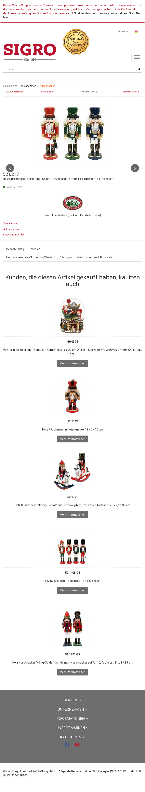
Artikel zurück (48, 92)
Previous (10, 172)
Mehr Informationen (72, 371)
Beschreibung (15, 257)
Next (135, 172)
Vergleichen (10, 232)
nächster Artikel (130, 92)
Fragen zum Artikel (13, 243)
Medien (35, 257)
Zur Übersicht (16, 92)
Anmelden (123, 31)
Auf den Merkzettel (14, 237)
